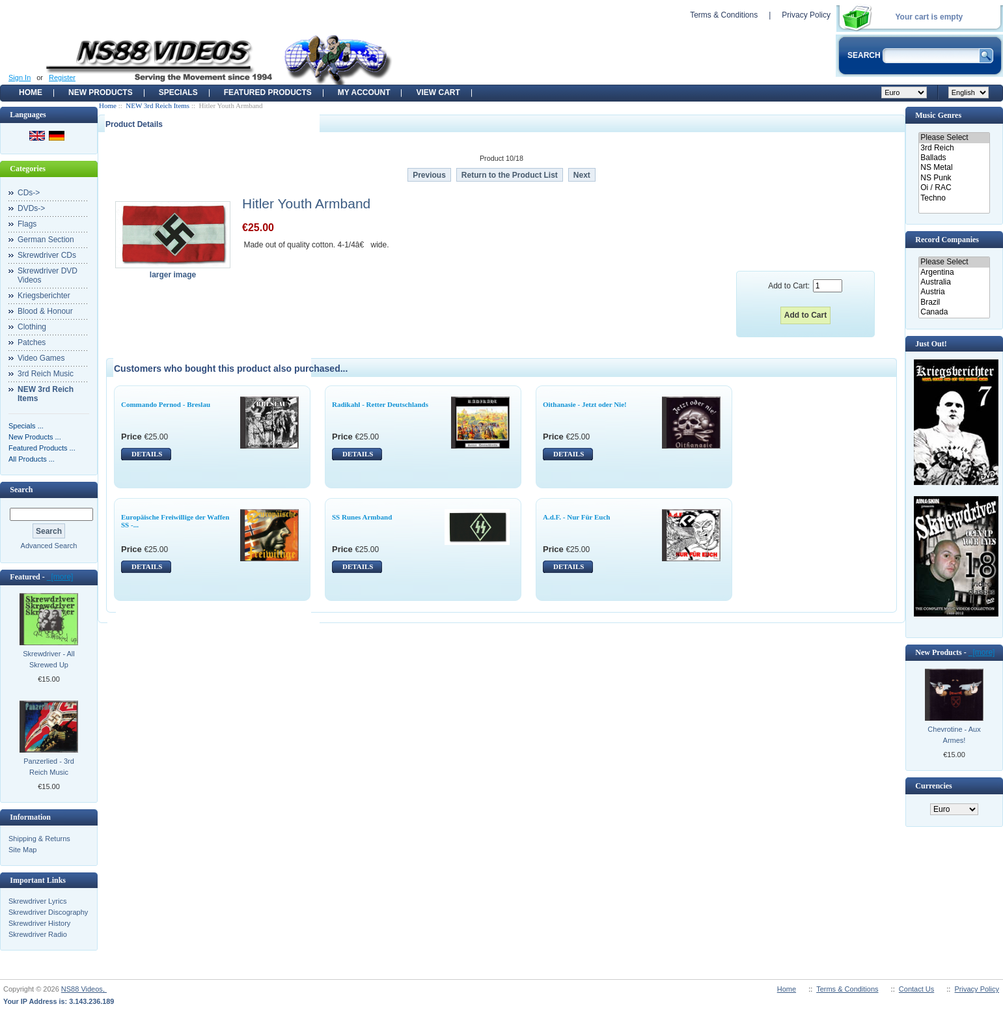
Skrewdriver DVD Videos (47, 275)
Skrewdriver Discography (48, 912)
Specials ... (26, 426)
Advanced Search (49, 545)
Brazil (954, 302)
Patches (32, 342)
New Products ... (34, 437)
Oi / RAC (954, 188)
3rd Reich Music (46, 373)
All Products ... (31, 459)
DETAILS (146, 454)
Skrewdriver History (39, 923)
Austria (954, 292)
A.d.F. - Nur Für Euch (576, 517)
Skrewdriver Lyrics (37, 901)
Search (21, 489)
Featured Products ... (42, 448)
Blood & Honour (45, 311)
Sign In (19, 77)
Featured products (268, 92)
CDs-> (29, 192)
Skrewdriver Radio (37, 934)
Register (62, 77)
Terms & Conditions (724, 15)
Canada (954, 312)
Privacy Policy (806, 15)
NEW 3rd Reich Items (157, 105)
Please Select (954, 138)
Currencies (933, 785)
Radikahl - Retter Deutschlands (380, 404)
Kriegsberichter (44, 295)
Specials (178, 92)
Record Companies (947, 239)
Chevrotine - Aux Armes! (953, 734)
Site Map (22, 850)
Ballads (954, 158)
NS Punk (954, 178)
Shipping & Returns (39, 838)
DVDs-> (31, 208)
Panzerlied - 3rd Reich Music (48, 766)
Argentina (954, 272)
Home (30, 92)
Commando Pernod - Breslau (165, 404)
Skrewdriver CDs (47, 255)
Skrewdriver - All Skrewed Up (48, 659)
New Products (100, 92)
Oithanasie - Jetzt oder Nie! (585, 404)
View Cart (438, 92)
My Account (364, 92)
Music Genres (938, 115)
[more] (60, 576)
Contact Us (916, 989)
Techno (954, 198)
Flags (27, 224)
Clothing (32, 326)
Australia (954, 282)
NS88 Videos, (84, 989)
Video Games (41, 358)
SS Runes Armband (362, 517)
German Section (46, 239)
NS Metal (954, 168)
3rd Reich (954, 148)
